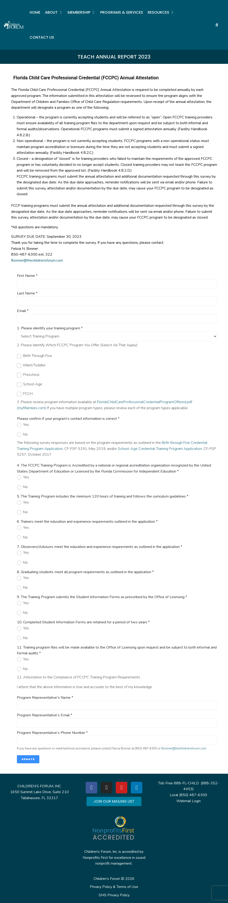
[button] (54, 12)
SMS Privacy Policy (114, 895)
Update (28, 759)
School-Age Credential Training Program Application (160, 448)
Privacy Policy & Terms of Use (114, 886)
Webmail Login (188, 801)
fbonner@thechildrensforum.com (37, 260)
